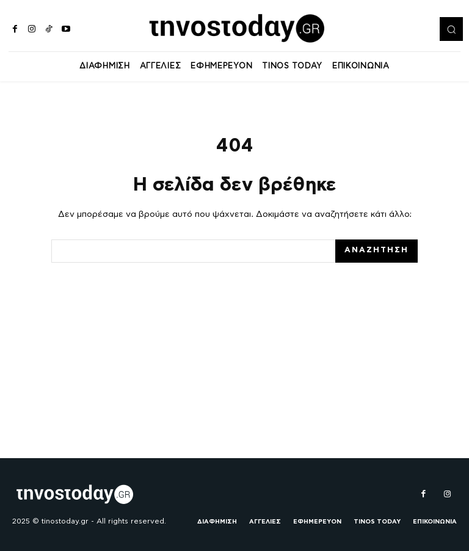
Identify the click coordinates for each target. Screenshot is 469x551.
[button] (451, 28)
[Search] (376, 252)
